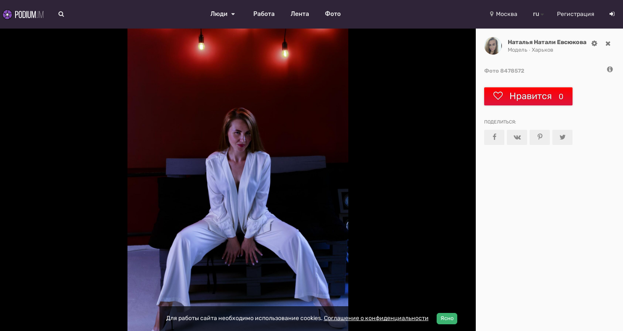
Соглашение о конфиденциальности (376, 318)
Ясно (446, 318)
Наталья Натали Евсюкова (547, 42)
